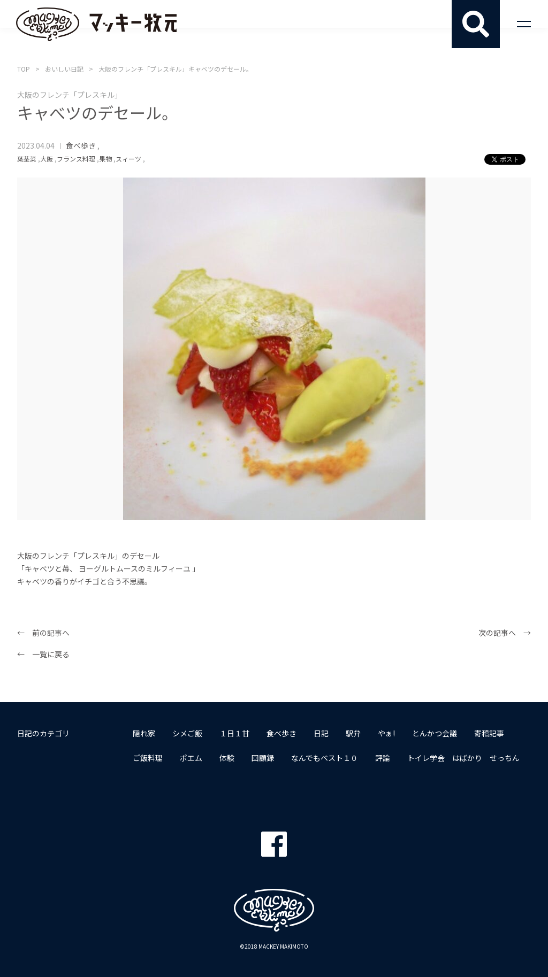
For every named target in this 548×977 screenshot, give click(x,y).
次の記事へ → (504, 632)
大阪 (46, 158)
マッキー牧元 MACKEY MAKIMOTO (96, 24)
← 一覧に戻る (43, 654)
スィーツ (128, 158)
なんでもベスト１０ (324, 757)
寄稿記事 (489, 733)
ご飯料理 (148, 757)
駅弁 (353, 733)
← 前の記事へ (43, 632)
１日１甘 (234, 733)
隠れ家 (144, 733)
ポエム (191, 757)
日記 (321, 733)
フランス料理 (76, 158)
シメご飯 (187, 733)
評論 (382, 757)
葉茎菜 (26, 158)
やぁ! (386, 733)
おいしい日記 (64, 68)
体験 (226, 757)
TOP (23, 68)
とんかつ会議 (434, 733)
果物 (105, 158)
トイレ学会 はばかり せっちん (463, 757)
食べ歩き (81, 145)
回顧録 (263, 757)
